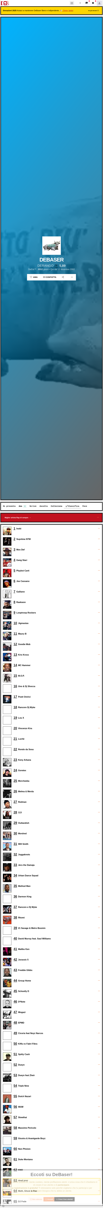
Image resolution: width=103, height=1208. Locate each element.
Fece (84, 506)
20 (15, 728)
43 (15, 970)
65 (15, 1201)
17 (15, 696)
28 (15, 812)
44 (15, 980)
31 (15, 844)
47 (15, 1012)
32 (15, 854)
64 (15, 1190)
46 (15, 1001)
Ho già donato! (93, 10)
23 (15, 759)
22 (15, 749)
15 (15, 675)
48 (15, 1022)
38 (15, 917)
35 (15, 886)
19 (15, 717)
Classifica (73, 506)
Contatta (49, 277)
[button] (80, 3)
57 (15, 1117)
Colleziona (56, 506)
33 (15, 865)
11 (15, 633)
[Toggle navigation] (71, 3)
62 (15, 1169)
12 (15, 644)
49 (15, 1033)
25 (15, 780)
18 (15, 707)
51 (15, 1054)
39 (15, 928)
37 (15, 907)
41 (15, 949)
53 (15, 1075)
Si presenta (9, 506)
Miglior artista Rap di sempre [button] (17, 518)
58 (15, 1127)
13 (15, 654)
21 (15, 738)
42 (15, 959)
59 (15, 1138)
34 (15, 875)
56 (15, 1106)
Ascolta (44, 506)
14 (15, 665)
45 (15, 991)
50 (15, 1043)
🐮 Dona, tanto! (66, 10)
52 (15, 1064)
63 (15, 1180)
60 (15, 1148)
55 (15, 1096)
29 (15, 823)
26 (15, 791)
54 (15, 1085)
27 (15, 801)
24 (15, 770)
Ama (34, 277)
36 (15, 896)
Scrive (33, 506)
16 (15, 686)
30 (15, 833)
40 (15, 938)
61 (15, 1159)
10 (15, 623)
